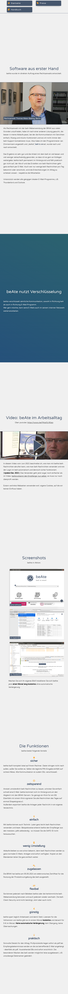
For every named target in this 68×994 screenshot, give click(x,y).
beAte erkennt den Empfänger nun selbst (29, 476)
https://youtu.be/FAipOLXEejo (40, 423)
